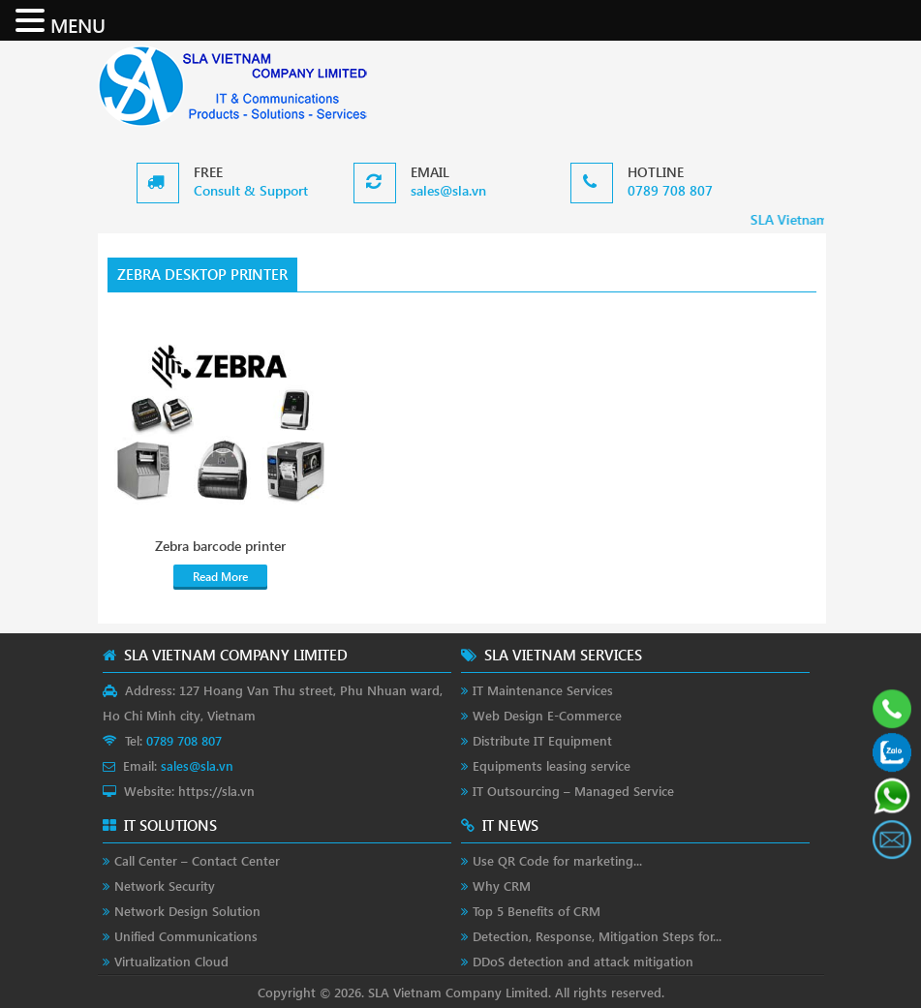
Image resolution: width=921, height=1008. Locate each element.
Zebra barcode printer (220, 546)
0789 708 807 (670, 190)
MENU (78, 24)
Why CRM (502, 885)
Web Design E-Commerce (547, 715)
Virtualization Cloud (171, 961)
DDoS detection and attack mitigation (583, 961)
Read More (220, 576)
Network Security (164, 885)
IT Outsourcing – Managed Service (573, 790)
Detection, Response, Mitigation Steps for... (597, 936)
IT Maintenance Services (543, 690)
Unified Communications (186, 936)
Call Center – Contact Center (197, 860)
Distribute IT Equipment (542, 740)
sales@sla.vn (448, 190)
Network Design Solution (187, 910)
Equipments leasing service (551, 765)
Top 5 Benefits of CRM (536, 910)
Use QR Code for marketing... (557, 860)
